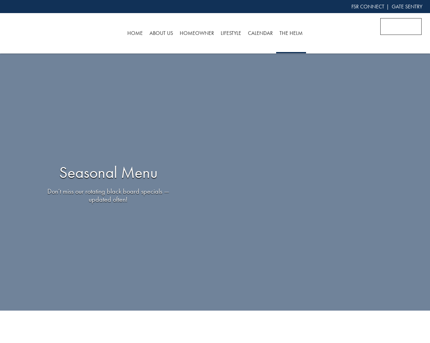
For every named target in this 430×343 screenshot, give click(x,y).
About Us (161, 33)
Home (135, 33)
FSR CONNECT (367, 6)
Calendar (260, 33)
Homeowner (197, 33)
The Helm (291, 33)
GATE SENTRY (407, 6)
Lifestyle (231, 33)
